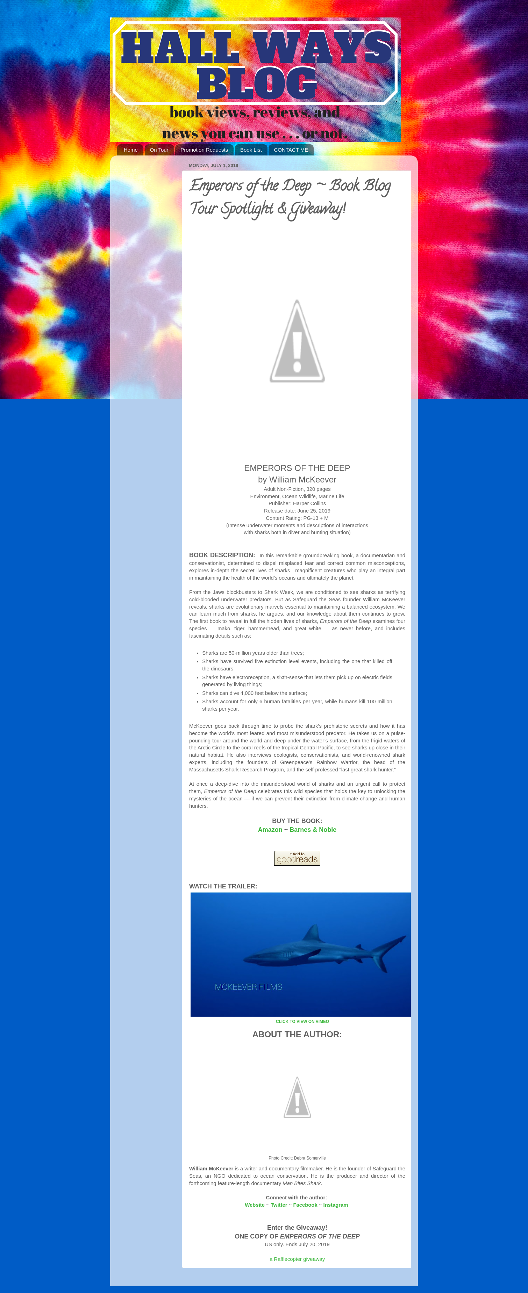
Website (255, 1205)
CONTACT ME (291, 150)
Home (131, 150)
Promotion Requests (204, 150)
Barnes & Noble (313, 829)
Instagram (335, 1205)
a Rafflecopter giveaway (297, 1259)
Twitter (279, 1205)
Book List (251, 150)
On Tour (159, 150)
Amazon (270, 829)
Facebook (305, 1205)
